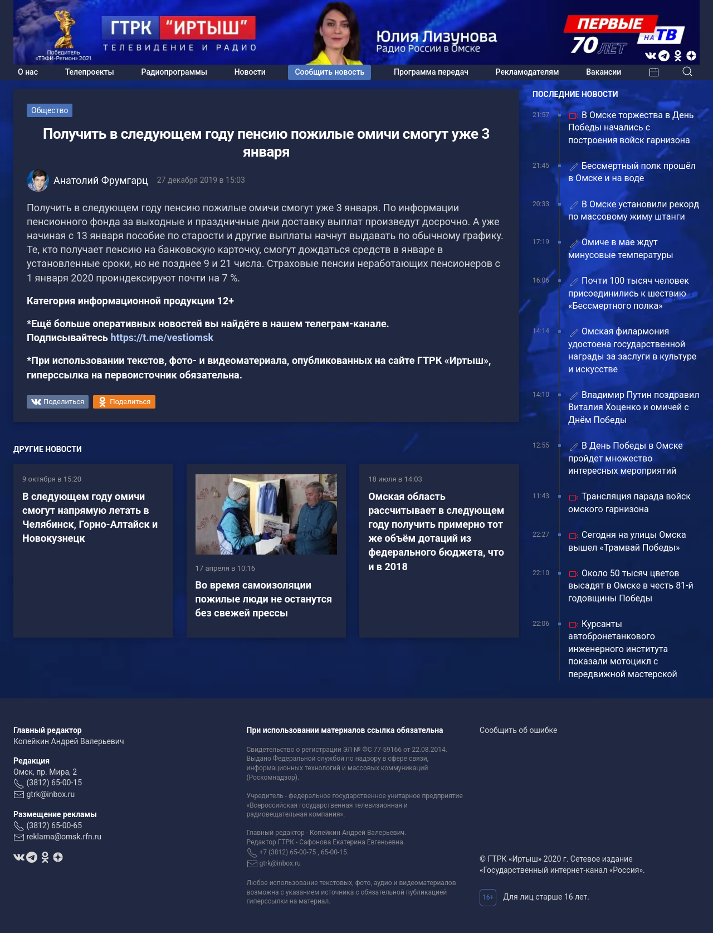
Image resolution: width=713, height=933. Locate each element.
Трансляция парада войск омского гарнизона (629, 502)
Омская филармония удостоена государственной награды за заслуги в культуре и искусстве (632, 350)
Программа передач (431, 71)
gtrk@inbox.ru (50, 794)
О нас (28, 71)
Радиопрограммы (174, 71)
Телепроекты (89, 71)
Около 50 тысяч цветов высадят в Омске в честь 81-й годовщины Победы (631, 586)
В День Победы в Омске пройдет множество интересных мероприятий (625, 458)
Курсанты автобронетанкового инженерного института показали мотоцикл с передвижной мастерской (622, 649)
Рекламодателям (527, 71)
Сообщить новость (329, 71)
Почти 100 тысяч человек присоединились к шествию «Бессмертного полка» (628, 293)
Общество (49, 110)
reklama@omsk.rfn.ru (63, 836)
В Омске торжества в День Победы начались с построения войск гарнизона (631, 127)
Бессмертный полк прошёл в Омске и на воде (632, 172)
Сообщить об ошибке (518, 730)
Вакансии (603, 71)
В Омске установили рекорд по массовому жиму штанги (633, 210)
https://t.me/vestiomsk (161, 337)
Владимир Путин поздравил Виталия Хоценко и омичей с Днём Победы (633, 407)
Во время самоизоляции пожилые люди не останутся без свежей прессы (264, 599)
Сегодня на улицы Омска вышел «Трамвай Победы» (627, 540)
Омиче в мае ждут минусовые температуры (620, 248)
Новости (250, 71)
